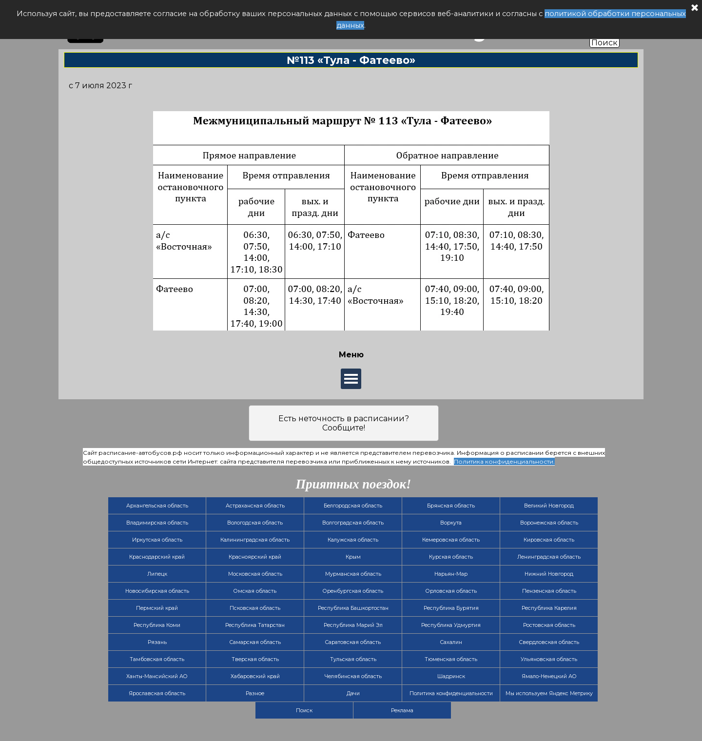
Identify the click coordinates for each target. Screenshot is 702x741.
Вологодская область (255, 523)
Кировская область (549, 540)
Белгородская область (353, 506)
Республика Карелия (549, 608)
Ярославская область (157, 693)
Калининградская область (255, 540)
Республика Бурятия (451, 608)
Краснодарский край (157, 557)
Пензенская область (549, 591)
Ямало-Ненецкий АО (549, 676)
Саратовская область (353, 642)
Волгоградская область (353, 523)
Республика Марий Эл (353, 625)
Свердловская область (549, 642)
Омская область (255, 591)
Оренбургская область (353, 591)
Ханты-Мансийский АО (157, 676)
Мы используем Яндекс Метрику (549, 693)
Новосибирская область (157, 591)
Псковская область (255, 608)
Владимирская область (157, 523)
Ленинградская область (549, 557)
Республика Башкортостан (353, 608)
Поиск (604, 42)
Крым (353, 557)
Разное (255, 693)
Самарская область (255, 642)
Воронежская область (549, 523)
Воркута (451, 523)
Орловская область (451, 591)
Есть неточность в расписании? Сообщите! (343, 423)
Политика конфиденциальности (451, 693)
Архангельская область (157, 506)
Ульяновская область (549, 659)
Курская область (451, 557)
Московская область (255, 574)
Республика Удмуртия (451, 625)
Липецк (157, 574)
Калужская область (353, 540)
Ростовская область (549, 625)
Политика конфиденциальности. (504, 461)
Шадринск (451, 676)
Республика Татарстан (255, 625)
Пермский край (157, 608)
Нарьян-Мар (451, 574)
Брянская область (451, 506)
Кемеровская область (451, 540)
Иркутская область (157, 540)
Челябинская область (353, 676)
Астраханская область (255, 506)
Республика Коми (157, 625)
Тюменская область (451, 659)
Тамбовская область (157, 659)
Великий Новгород (549, 506)
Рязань (157, 642)
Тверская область (255, 659)
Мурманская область (353, 574)
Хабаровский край (255, 676)
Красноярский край (255, 557)
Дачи (353, 693)
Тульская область (353, 659)
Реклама (402, 710)
